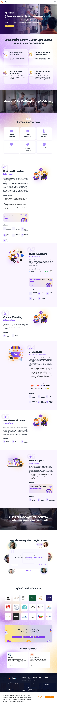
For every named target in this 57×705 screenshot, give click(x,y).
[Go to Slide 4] (31, 669)
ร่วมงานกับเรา (47, 682)
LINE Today (30, 687)
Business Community (35, 684)
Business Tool (35, 679)
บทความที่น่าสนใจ (47, 687)
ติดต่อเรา (46, 679)
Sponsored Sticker (30, 690)
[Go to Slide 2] (28, 669)
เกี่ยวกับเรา (46, 677)
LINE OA (29, 680)
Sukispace (35, 677)
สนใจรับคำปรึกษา (9, 26)
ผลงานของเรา (47, 684)
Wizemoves (24, 677)
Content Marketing (23, 685)
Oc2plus (40, 681)
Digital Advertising (24, 682)
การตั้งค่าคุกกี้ (39, 697)
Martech (23, 690)
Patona (40, 679)
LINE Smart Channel (30, 685)
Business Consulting (24, 679)
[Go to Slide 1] (26, 669)
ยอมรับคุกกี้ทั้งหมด (49, 697)
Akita (34, 682)
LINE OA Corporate (29, 682)
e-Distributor (24, 688)
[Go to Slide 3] (29, 669)
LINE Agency (29, 678)
